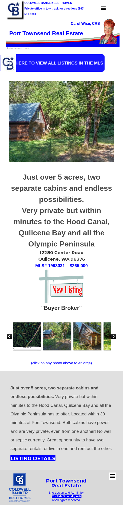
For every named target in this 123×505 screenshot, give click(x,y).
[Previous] (9, 336)
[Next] (113, 336)
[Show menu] (103, 8)
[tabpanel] (88, 23)
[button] (27, 336)
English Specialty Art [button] (66, 496)
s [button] (80, 496)
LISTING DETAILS (32, 458)
